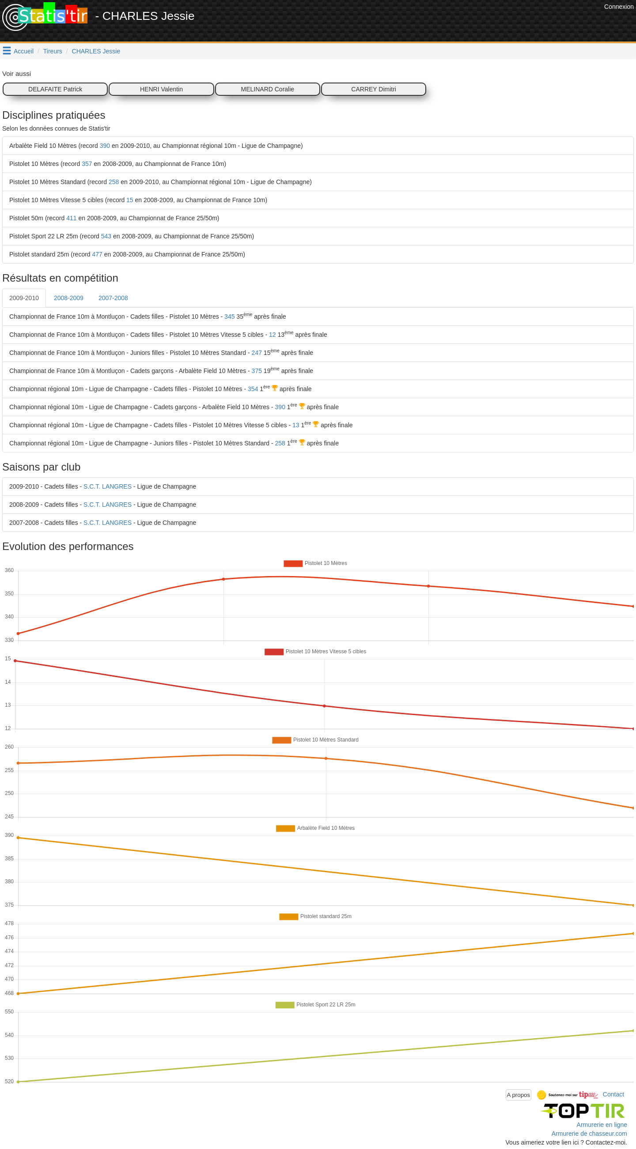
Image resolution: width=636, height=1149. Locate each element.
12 (272, 334)
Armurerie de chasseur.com (589, 1133)
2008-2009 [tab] (68, 297)
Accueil (24, 51)
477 (97, 254)
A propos (518, 1095)
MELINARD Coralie (268, 89)
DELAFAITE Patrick (55, 89)
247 (257, 352)
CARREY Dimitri (373, 89)
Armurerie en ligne (602, 1124)
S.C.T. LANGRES (107, 486)
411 (71, 218)
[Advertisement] (441, 22)
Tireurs (52, 51)
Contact (613, 1094)
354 (253, 388)
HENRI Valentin (161, 89)
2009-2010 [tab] (24, 297)
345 (229, 316)
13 (295, 425)
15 (129, 199)
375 (257, 370)
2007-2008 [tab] (113, 297)
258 (114, 181)
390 (105, 145)
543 (106, 236)
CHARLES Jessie (96, 51)
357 (87, 163)
